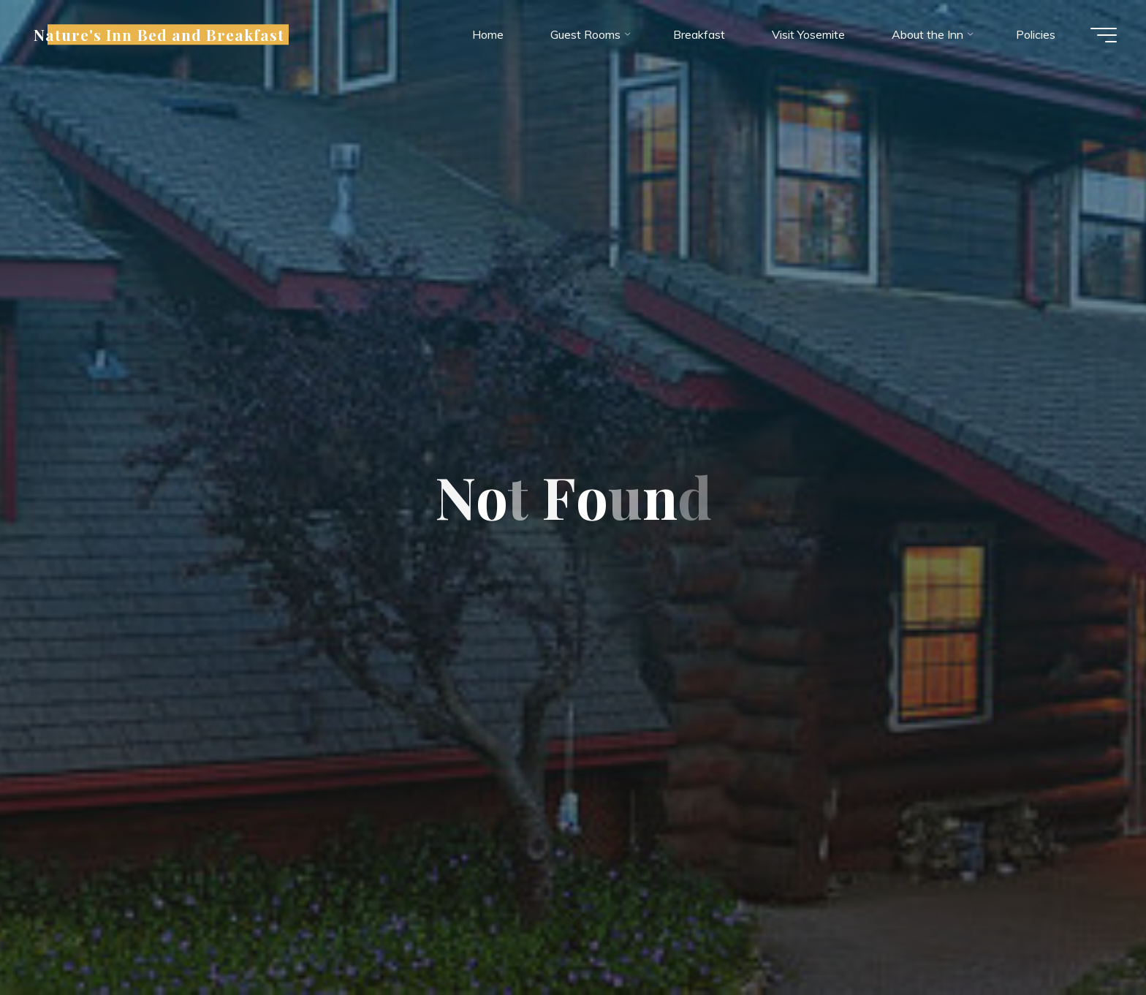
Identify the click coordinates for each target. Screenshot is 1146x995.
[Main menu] (1103, 35)
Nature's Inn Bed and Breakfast (159, 34)
